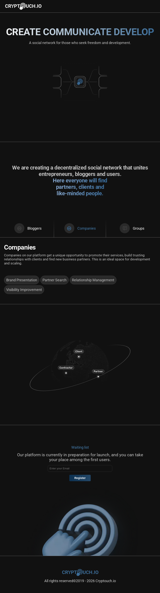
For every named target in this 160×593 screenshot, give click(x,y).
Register (80, 478)
